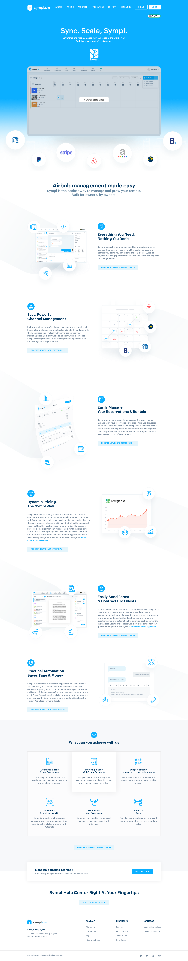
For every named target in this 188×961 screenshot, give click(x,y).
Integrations (97, 7)
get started (142, 871)
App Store (82, 7)
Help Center (121, 940)
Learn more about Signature (142, 627)
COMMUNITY (125, 7)
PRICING (70, 7)
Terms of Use (121, 936)
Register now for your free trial (118, 267)
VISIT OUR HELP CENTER (94, 902)
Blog (87, 936)
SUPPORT (112, 7)
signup (141, 7)
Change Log (91, 931)
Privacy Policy (122, 931)
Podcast (119, 927)
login (154, 7)
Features (59, 7)
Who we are (90, 927)
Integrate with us (93, 940)
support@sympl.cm (152, 927)
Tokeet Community (152, 931)
